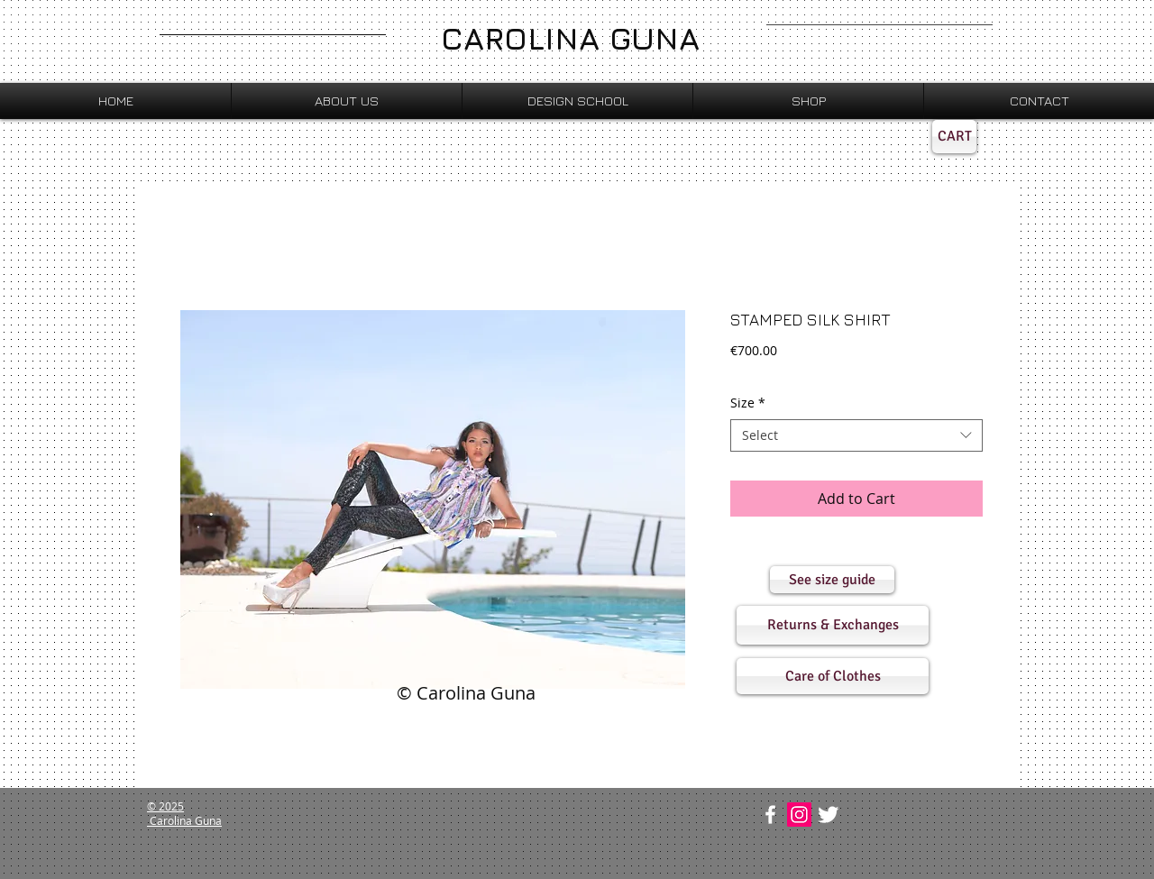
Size (747, 403)
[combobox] (856, 435)
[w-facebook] (770, 814)
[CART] (954, 136)
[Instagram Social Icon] (799, 814)
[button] (832, 579)
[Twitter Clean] (828, 814)
